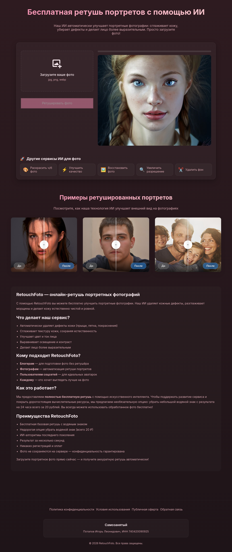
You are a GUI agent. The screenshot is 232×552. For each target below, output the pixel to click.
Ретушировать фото (57, 103)
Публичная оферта (145, 509)
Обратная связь (171, 509)
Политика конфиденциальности (71, 509)
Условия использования (113, 509)
